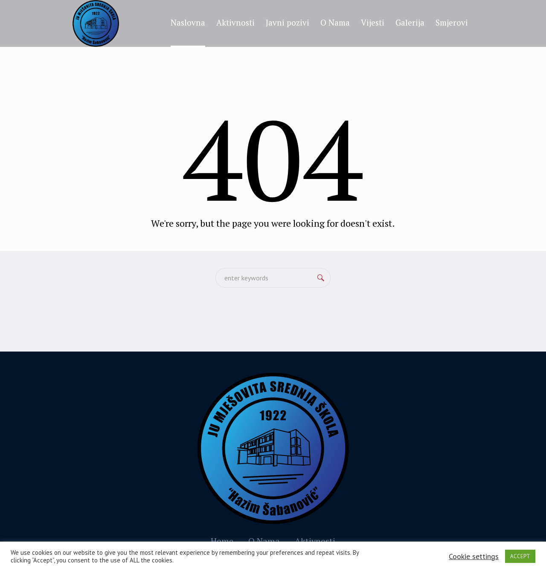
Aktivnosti (315, 541)
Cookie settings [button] (474, 556)
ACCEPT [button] (520, 556)
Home (222, 541)
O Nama (264, 541)
